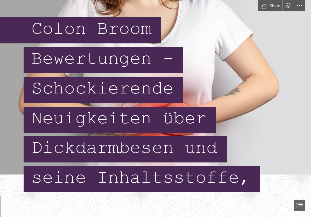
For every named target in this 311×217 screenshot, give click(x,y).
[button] (270, 5)
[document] (155, 108)
